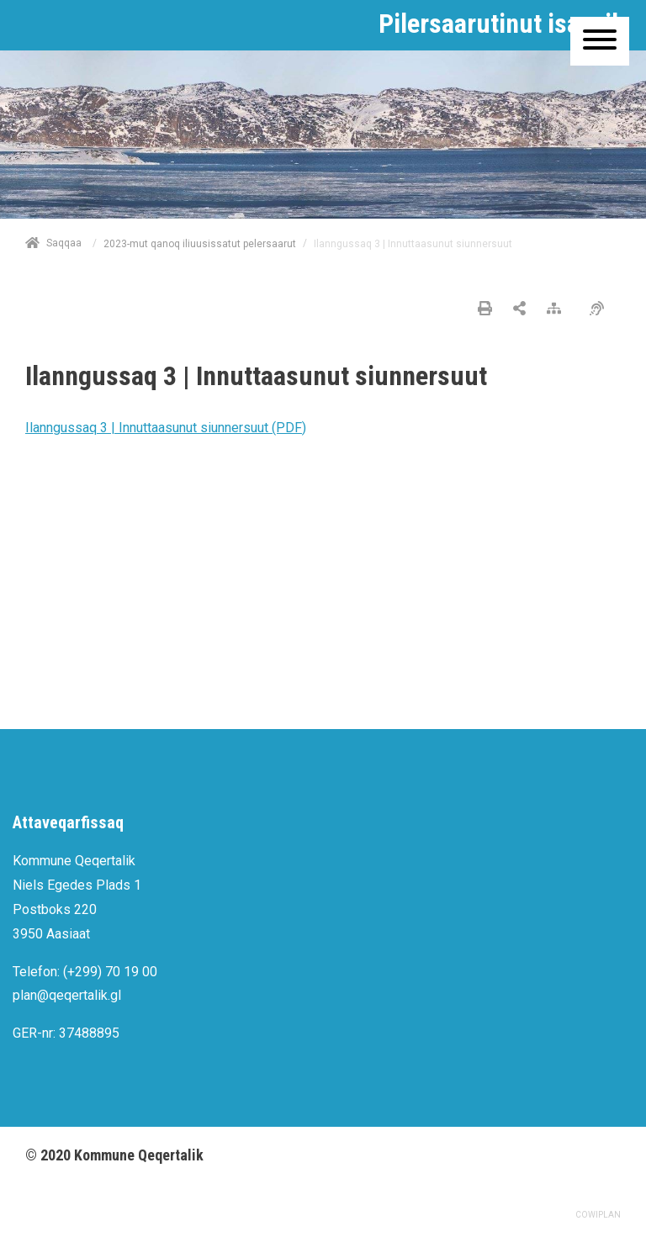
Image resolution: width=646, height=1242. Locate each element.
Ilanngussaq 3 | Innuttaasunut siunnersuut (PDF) (165, 428)
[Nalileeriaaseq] (558, 309)
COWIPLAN (598, 1214)
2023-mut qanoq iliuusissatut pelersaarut (199, 244)
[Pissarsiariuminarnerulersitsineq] (601, 309)
